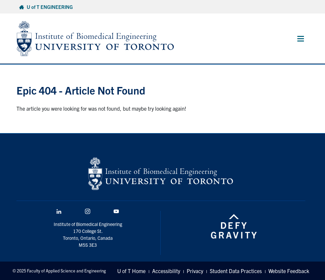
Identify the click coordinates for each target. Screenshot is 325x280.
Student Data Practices (236, 270)
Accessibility (166, 270)
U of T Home (131, 270)
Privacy (195, 270)
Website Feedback (288, 270)
